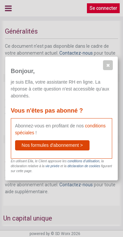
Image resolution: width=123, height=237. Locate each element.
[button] (108, 65)
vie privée (52, 166)
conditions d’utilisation (83, 161)
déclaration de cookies (84, 166)
